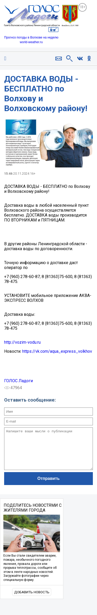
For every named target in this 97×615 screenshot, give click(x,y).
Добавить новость (31, 600)
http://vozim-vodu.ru (22, 342)
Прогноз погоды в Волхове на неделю (31, 37)
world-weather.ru (31, 42)
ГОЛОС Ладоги (18, 380)
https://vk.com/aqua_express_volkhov (57, 351)
